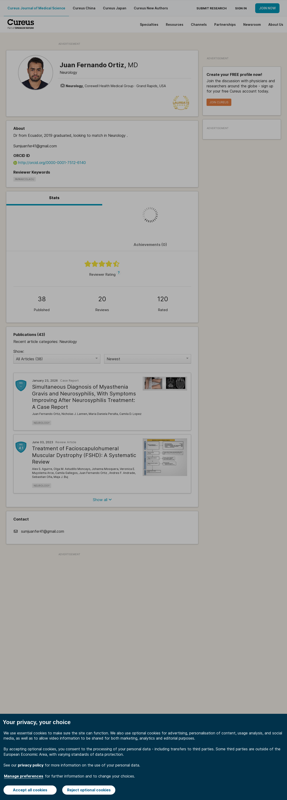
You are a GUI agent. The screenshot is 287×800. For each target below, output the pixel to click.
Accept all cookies (30, 790)
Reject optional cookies (89, 790)
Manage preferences (23, 776)
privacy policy (31, 765)
